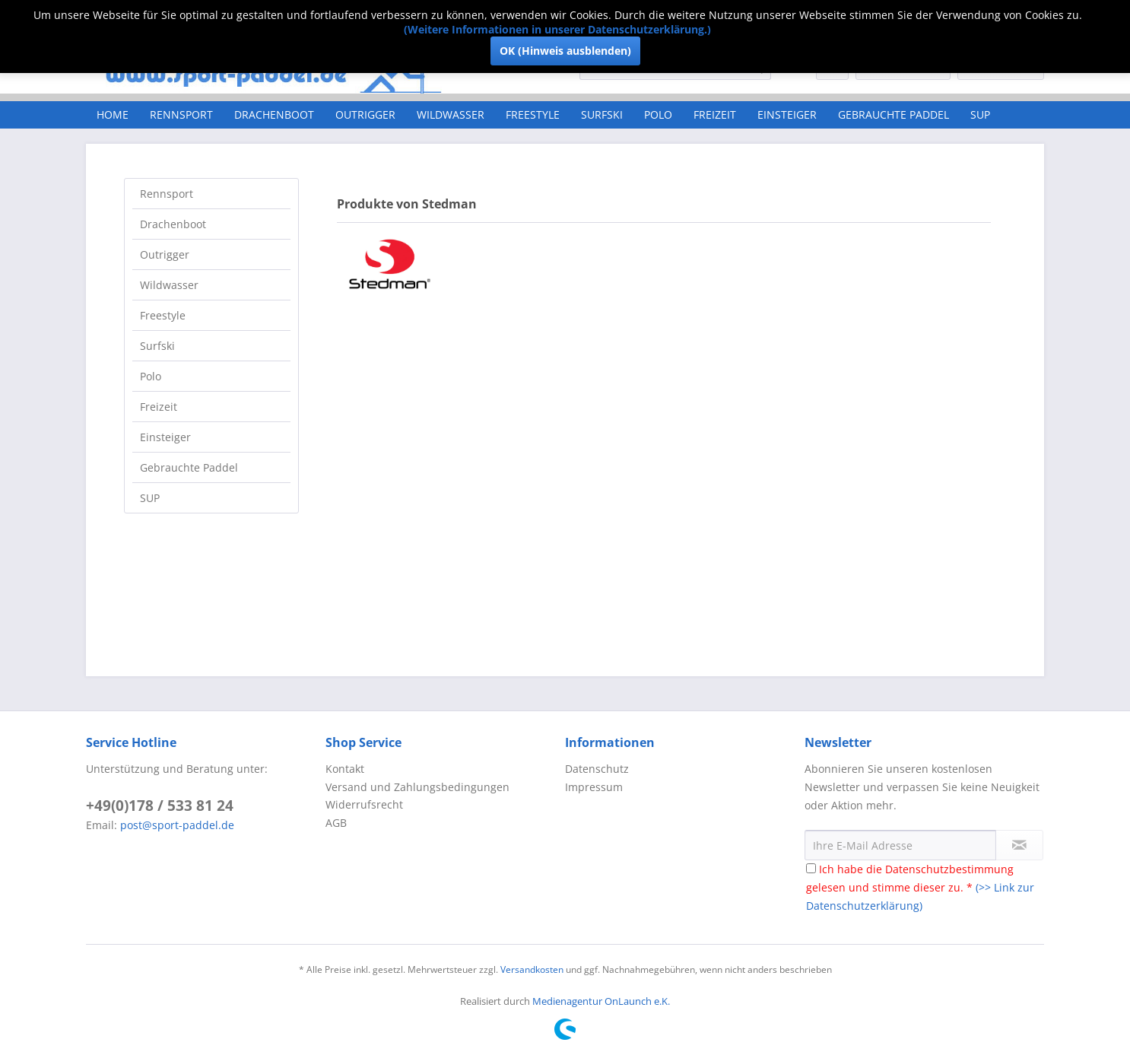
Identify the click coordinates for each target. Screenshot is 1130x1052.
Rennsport (166, 193)
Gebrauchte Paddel (189, 467)
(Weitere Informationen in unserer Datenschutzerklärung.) (557, 29)
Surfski (157, 345)
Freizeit (158, 406)
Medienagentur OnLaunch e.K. (601, 1001)
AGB (336, 822)
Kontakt (344, 768)
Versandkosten (531, 969)
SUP (150, 498)
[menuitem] (112, 114)
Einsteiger (165, 437)
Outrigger (164, 254)
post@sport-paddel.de (177, 825)
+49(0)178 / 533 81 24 (159, 805)
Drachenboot (173, 224)
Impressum (594, 787)
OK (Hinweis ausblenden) (565, 50)
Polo (150, 376)
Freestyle (163, 315)
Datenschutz (597, 768)
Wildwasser (169, 285)
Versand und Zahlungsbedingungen (417, 787)
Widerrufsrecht (364, 804)
